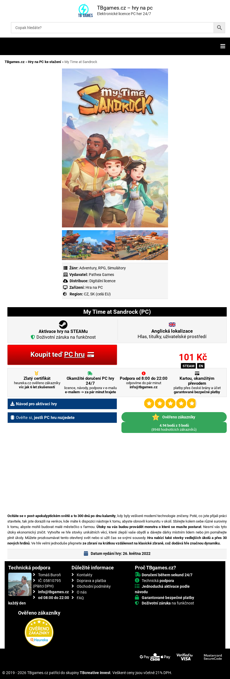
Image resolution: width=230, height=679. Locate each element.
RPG (102, 268)
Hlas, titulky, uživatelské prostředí (172, 333)
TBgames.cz (15, 62)
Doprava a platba (91, 580)
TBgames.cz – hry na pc (125, 8)
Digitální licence (102, 281)
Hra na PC (94, 287)
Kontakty (84, 575)
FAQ (80, 598)
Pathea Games (101, 274)
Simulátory (116, 268)
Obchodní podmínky (94, 586)
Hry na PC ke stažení (44, 62)
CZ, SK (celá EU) (97, 294)
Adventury (87, 268)
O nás (82, 592)
